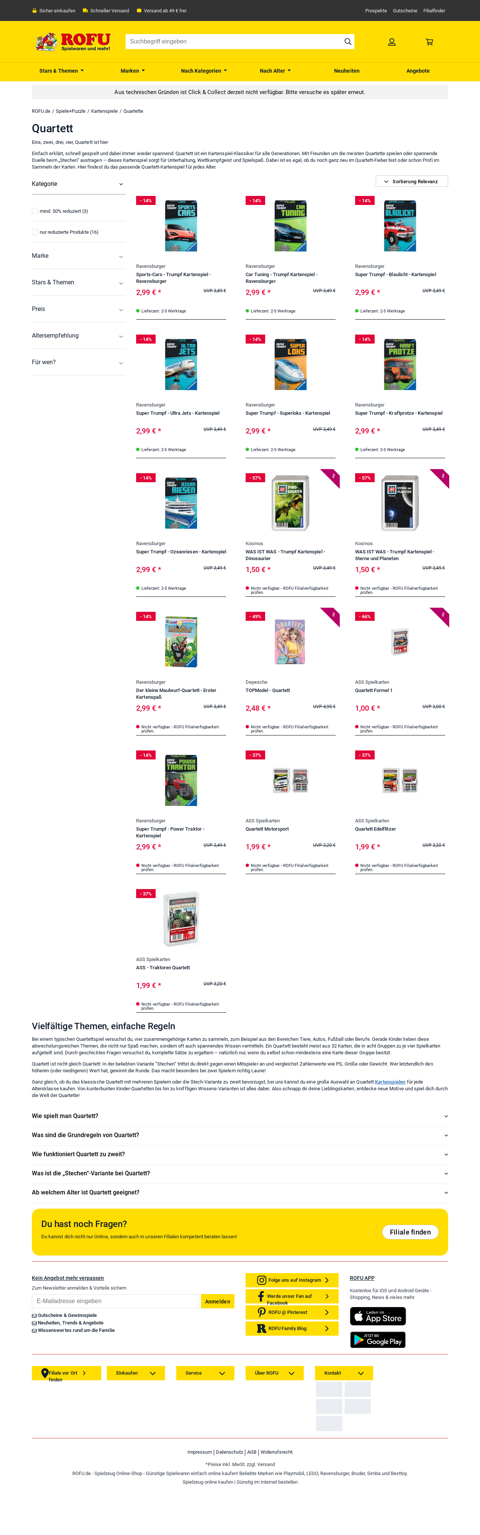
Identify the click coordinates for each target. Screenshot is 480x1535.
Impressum (200, 1499)
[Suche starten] (348, 41)
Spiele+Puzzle (71, 111)
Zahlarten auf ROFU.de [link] (342, 1395)
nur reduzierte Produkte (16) (65, 298)
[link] (392, 41)
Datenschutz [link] (229, 1499)
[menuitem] (62, 70)
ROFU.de (41, 111)
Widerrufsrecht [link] (276, 1499)
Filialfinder (434, 10)
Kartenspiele (104, 111)
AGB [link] (251, 1499)
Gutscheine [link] (405, 10)
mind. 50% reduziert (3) (60, 277)
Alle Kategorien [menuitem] (50, 199)
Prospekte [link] (376, 10)
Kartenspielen (390, 1082)
